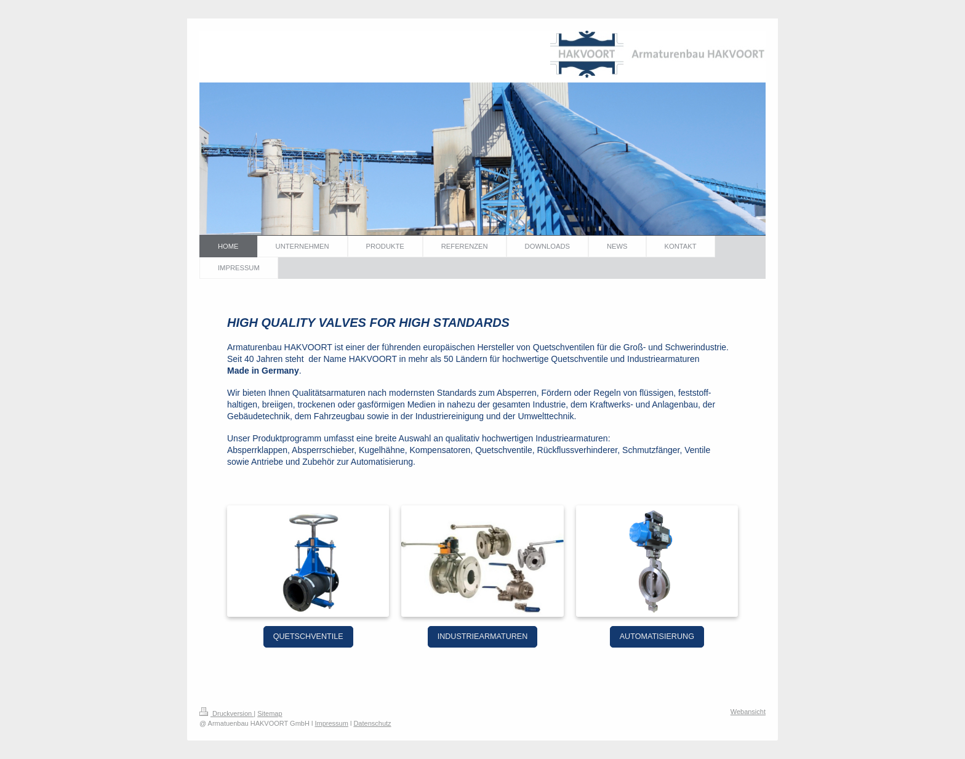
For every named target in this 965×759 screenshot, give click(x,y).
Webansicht (748, 711)
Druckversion (226, 713)
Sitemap (269, 713)
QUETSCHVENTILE (308, 636)
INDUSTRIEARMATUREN (483, 636)
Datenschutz (372, 723)
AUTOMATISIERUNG (657, 636)
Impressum (331, 723)
